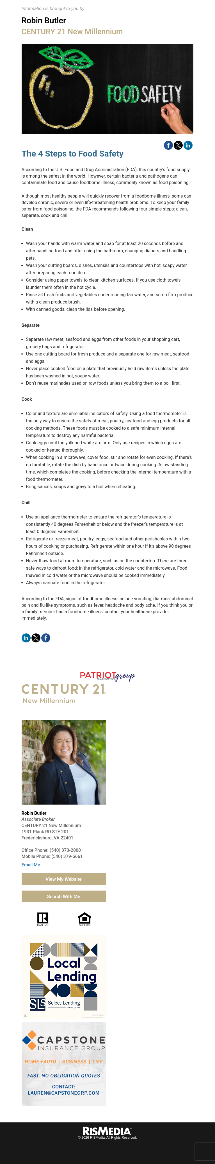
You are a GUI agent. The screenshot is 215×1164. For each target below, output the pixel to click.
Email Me (31, 865)
